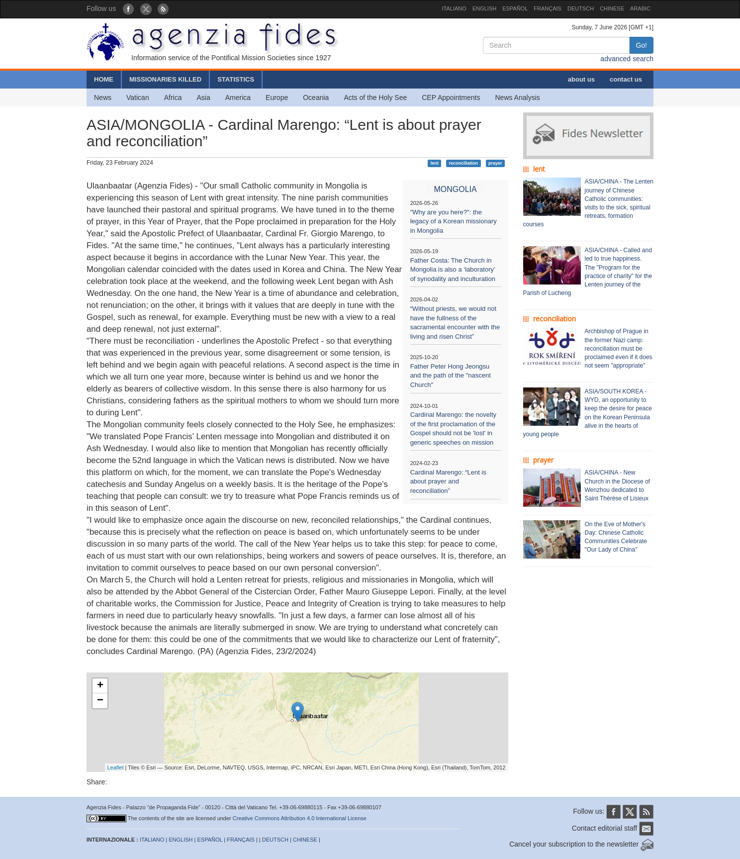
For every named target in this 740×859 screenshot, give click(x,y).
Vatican (137, 97)
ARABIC (640, 8)
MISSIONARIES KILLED (165, 79)
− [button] (100, 700)
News (102, 97)
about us (581, 79)
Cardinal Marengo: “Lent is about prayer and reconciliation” (448, 481)
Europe (277, 97)
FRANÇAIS (547, 8)
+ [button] (100, 685)
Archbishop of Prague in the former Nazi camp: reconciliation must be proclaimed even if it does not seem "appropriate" (618, 348)
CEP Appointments (451, 97)
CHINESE (612, 8)
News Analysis (517, 97)
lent (435, 163)
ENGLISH (484, 8)
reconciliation (463, 163)
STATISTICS (235, 79)
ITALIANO (454, 8)
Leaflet (115, 767)
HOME (103, 79)
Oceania (316, 97)
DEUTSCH (580, 8)
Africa (173, 97)
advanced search (626, 59)
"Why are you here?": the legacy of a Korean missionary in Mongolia (453, 221)
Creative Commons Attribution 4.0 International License (300, 818)
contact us (626, 79)
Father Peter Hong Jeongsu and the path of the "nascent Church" (450, 375)
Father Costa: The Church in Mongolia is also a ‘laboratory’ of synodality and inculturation (452, 270)
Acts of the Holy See (375, 97)
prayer (495, 163)
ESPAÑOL (515, 8)
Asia (203, 97)
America (238, 97)
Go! (641, 45)
